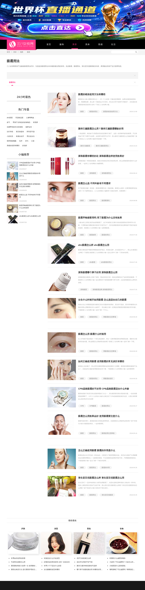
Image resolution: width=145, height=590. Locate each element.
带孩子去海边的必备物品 (21, 122)
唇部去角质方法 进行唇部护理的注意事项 (25, 569)
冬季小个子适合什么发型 (52, 566)
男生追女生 (31, 136)
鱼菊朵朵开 (20, 136)
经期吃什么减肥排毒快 (117, 558)
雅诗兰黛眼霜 (85, 146)
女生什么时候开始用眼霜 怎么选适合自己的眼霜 (102, 299)
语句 (26, 141)
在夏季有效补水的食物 (15, 127)
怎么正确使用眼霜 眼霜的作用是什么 (96, 450)
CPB (82, 406)
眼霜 (82, 111)
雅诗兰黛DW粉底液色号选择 (87, 566)
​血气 (8, 122)
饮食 (122, 529)
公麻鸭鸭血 (30, 118)
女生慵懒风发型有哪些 (52, 569)
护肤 (23, 529)
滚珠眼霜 (92, 173)
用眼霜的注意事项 (109, 317)
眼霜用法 (13, 61)
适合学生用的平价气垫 (85, 562)
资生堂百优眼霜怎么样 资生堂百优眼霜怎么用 (101, 477)
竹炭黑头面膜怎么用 (18, 562)
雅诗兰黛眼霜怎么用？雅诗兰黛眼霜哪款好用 (100, 128)
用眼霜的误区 (108, 378)
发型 (56, 529)
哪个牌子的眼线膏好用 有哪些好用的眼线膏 (92, 569)
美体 (87, 44)
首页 (49, 44)
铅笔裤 (35, 122)
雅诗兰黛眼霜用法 (102, 146)
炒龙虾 (24, 145)
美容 (74, 44)
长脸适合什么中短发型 (52, 558)
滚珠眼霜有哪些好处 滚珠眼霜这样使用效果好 (101, 156)
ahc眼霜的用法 (106, 262)
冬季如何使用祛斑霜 (18, 558)
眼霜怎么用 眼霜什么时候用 (92, 334)
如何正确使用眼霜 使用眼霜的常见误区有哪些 (101, 361)
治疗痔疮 (10, 131)
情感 (100, 44)
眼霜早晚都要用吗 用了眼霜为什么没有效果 (100, 217)
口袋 (32, 141)
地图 (21, 52)
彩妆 (89, 529)
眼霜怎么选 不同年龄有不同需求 (94, 183)
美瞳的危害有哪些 (13, 145)
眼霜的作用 (106, 467)
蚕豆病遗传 (20, 131)
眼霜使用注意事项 (108, 433)
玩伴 (20, 141)
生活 (113, 44)
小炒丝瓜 (10, 136)
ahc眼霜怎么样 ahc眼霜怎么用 (30, 216)
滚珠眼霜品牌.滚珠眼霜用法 (102, 289)
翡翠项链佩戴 (11, 141)
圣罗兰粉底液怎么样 (84, 558)
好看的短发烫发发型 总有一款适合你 (57, 562)
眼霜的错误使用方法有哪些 (91, 94)
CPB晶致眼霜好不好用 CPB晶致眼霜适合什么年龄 (103, 388)
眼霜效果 (92, 235)
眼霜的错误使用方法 (110, 111)
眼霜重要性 (106, 200)
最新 (28, 52)
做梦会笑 (28, 127)
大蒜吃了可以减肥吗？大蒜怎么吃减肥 (123, 562)
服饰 (61, 44)
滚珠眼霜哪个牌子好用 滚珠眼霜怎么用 (97, 272)
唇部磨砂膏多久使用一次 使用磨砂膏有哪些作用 (28, 566)
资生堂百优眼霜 (107, 495)
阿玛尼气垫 (31, 131)
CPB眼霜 (93, 406)
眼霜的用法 (93, 111)
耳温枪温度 (19, 118)
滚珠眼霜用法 (106, 173)
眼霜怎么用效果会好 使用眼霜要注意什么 (99, 416)
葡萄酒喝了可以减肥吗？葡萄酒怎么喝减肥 (125, 569)
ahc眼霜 (10, 118)
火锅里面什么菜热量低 (117, 566)
